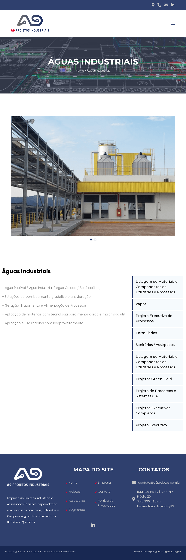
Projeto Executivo (151, 425)
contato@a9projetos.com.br (159, 482)
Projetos (75, 491)
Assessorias (77, 500)
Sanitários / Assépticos (155, 345)
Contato (104, 491)
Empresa (104, 482)
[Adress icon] (153, 5)
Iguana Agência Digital (167, 551)
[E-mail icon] (166, 5)
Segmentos (77, 510)
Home (80, 71)
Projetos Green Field (154, 379)
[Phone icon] (159, 5)
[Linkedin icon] (172, 5)
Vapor (141, 304)
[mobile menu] (173, 23)
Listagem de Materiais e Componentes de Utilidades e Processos (157, 287)
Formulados (146, 333)
